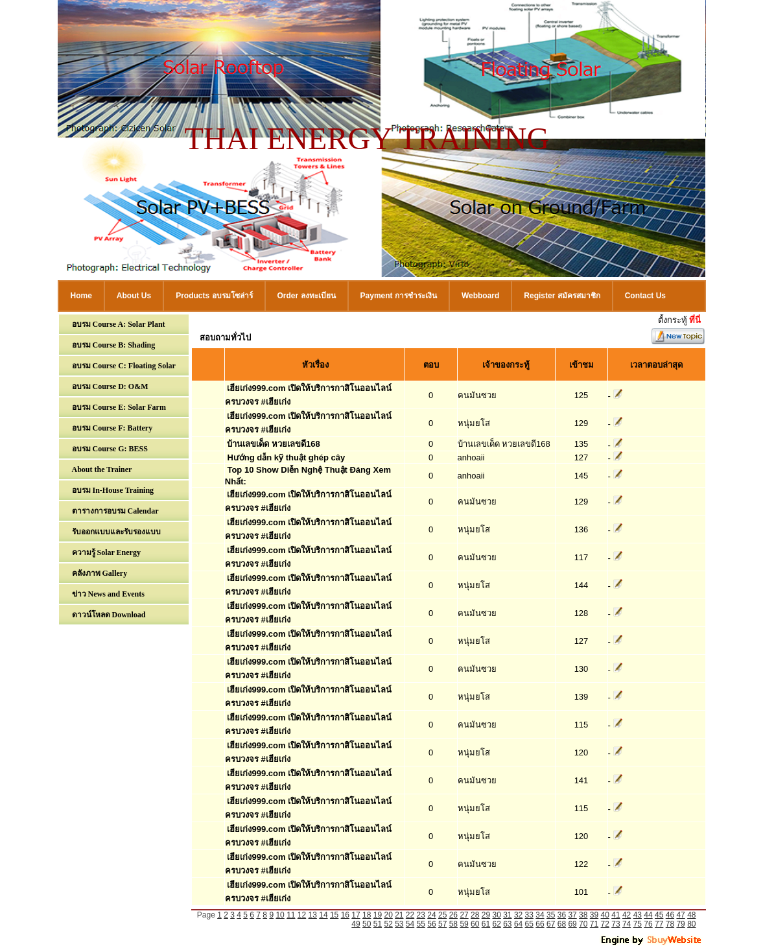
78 (670, 924)
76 (648, 924)
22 (410, 914)
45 (659, 914)
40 (605, 914)
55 (421, 924)
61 (486, 924)
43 (637, 914)
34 (539, 914)
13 (313, 914)
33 (529, 914)
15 (334, 914)
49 (355, 924)
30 (496, 914)
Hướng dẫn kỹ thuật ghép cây (286, 457)
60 (475, 924)
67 (550, 924)
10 (280, 914)
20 (388, 914)
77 (659, 924)
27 (464, 914)
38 (583, 914)
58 (453, 924)
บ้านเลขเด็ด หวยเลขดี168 (273, 444)
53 (399, 924)
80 (691, 924)
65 (529, 924)
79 (680, 924)
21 (399, 914)
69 (572, 924)
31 (507, 914)
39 (594, 914)
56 (431, 924)
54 (410, 924)
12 (302, 914)
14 (323, 914)
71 (594, 924)
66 (539, 924)
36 (562, 914)
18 (366, 914)
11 (291, 914)
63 (507, 924)
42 (626, 914)
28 (475, 914)
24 (431, 914)
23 (421, 914)
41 (615, 914)
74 (626, 924)
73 (615, 924)
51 (377, 924)
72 (605, 924)
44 (648, 914)
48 (691, 914)
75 (637, 924)
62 (496, 924)
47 (680, 914)
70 (583, 924)
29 (486, 914)
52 (388, 924)
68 (562, 924)
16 (345, 914)
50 (366, 924)
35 (550, 914)
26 (453, 914)
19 (377, 914)
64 (518, 924)
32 (518, 914)
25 (442, 914)
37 (572, 914)
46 (670, 914)
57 (442, 924)
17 (355, 914)
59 (464, 924)
